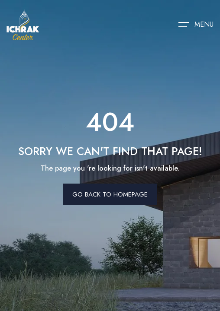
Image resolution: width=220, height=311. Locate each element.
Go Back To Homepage (110, 194)
